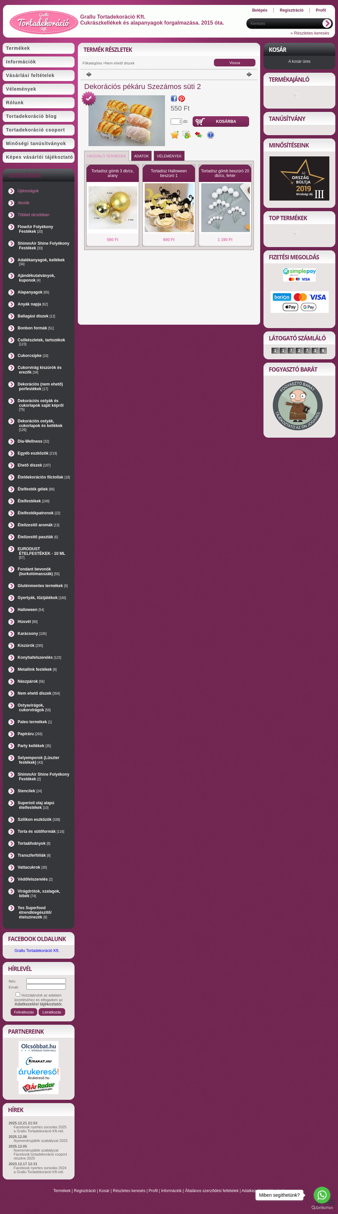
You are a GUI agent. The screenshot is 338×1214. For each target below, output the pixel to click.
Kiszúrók (30, 645)
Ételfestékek (34, 501)
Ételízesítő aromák (38, 525)
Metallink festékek (37, 669)
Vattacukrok (32, 867)
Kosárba (226, 121)
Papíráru (30, 734)
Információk (171, 1190)
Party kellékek (34, 745)
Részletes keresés (129, 1190)
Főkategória (92, 63)
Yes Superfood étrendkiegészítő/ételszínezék (35, 912)
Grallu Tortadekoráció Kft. (36, 950)
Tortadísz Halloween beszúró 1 (169, 173)
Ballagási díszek (36, 316)
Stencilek (30, 791)
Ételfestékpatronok (39, 513)
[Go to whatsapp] (322, 1195)
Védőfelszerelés (35, 879)
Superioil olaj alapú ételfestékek (36, 805)
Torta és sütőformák (41, 831)
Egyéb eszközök (37, 453)
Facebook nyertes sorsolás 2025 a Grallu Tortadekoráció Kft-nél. (40, 1129)
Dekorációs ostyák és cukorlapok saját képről (41, 404)
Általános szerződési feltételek (212, 1190)
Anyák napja (33, 304)
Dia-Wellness (33, 441)
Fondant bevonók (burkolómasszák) (39, 571)
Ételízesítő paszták (38, 537)
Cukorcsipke (33, 355)
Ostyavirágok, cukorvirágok (34, 707)
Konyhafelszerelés (39, 657)
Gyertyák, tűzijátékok (42, 597)
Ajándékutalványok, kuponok (36, 278)
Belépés (259, 10)
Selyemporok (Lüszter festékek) (38, 760)
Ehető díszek (34, 465)
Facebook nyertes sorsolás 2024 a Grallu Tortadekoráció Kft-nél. (40, 1170)
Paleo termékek (35, 722)
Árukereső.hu (38, 1078)
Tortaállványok (34, 843)
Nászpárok (31, 681)
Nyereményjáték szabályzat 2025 (41, 1141)
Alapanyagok (33, 292)
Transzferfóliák (34, 855)
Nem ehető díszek (39, 693)
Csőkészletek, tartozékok (41, 342)
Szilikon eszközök (39, 819)
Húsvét (28, 621)
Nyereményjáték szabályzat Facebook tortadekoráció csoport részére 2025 (40, 1154)
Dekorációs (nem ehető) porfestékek (40, 386)
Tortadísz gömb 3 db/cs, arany (112, 173)
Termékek (62, 1190)
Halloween (31, 609)
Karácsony (32, 633)
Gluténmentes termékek (43, 585)
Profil (153, 1190)
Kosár (104, 1190)
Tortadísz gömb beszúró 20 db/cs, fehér (225, 173)
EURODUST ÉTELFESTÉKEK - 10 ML (41, 553)
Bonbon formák (36, 328)
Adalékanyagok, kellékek (41, 262)
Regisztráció (85, 1190)
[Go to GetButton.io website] (322, 1207)
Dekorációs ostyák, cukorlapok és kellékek (40, 425)
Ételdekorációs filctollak (44, 477)
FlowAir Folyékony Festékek (35, 229)
